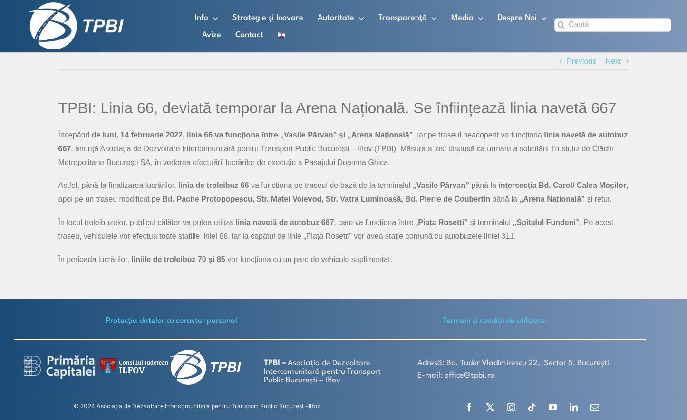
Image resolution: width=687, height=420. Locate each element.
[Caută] (612, 25)
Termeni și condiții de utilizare (494, 321)
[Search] (561, 25)
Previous (581, 61)
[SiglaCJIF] (132, 360)
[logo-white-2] (59, 359)
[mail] (595, 407)
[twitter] (490, 407)
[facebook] (469, 407)
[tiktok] (532, 407)
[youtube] (553, 407)
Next (613, 61)
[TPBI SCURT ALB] (76, 6)
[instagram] (511, 407)
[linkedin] (574, 407)
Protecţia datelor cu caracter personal (171, 321)
